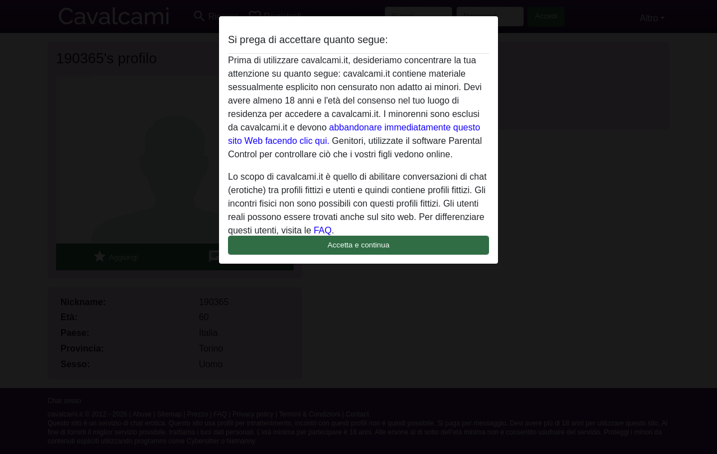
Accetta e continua (358, 245)
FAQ (323, 230)
